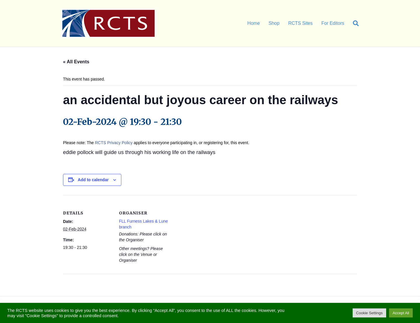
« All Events (76, 61)
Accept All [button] (401, 313)
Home (253, 23)
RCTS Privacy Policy (113, 142)
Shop (274, 23)
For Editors (332, 23)
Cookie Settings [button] (369, 313)
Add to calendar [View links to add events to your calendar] (93, 179)
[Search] (354, 23)
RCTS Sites (300, 23)
